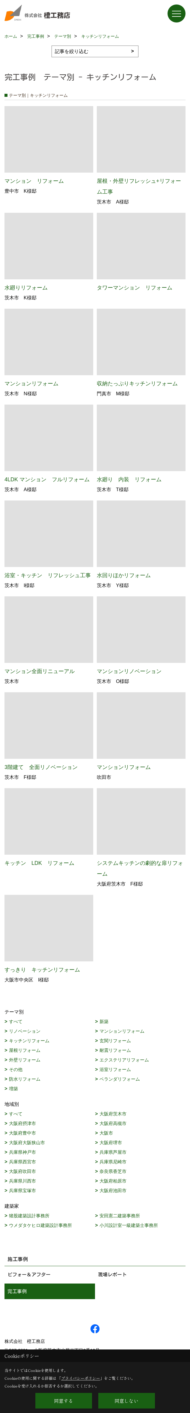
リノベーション (24, 1031)
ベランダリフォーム (119, 1079)
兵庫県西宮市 (22, 1161)
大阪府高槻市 (112, 1123)
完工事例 (17, 1291)
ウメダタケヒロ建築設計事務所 (40, 1225)
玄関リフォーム (115, 1040)
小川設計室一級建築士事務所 (128, 1225)
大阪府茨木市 (112, 1113)
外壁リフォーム (24, 1059)
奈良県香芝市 (112, 1171)
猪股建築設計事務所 (29, 1215)
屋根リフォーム (24, 1050)
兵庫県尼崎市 (112, 1161)
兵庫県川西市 (22, 1180)
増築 (13, 1088)
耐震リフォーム (115, 1050)
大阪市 (106, 1132)
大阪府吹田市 (22, 1171)
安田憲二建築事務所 (119, 1215)
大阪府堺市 (110, 1142)
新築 (103, 1021)
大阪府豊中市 (22, 1132)
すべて (15, 1021)
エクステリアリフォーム (124, 1059)
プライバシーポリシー (80, 1378)
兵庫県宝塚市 (22, 1190)
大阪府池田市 (112, 1190)
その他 (15, 1069)
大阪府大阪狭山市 (27, 1142)
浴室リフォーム (115, 1069)
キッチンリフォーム (29, 1040)
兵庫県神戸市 (22, 1152)
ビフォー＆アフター (29, 1274)
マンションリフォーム (121, 1031)
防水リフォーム (24, 1079)
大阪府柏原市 (112, 1180)
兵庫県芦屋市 (112, 1152)
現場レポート (112, 1274)
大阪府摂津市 (22, 1123)
